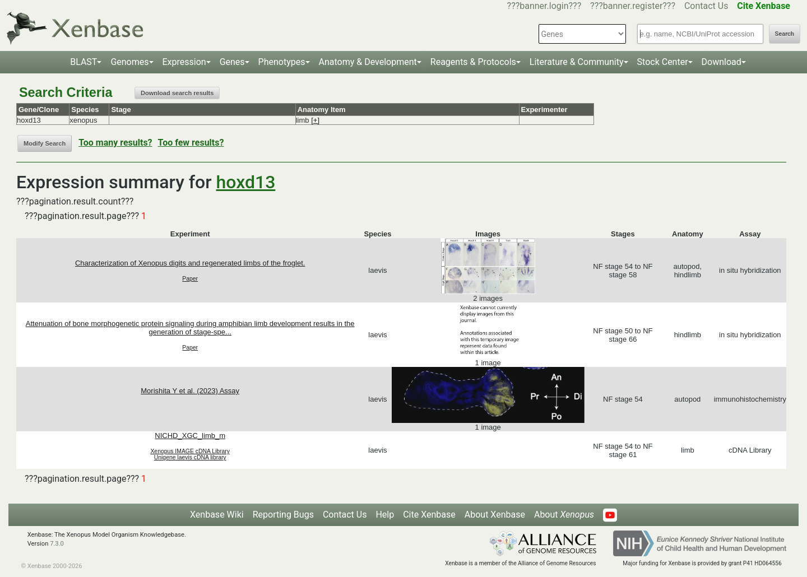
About (564, 514)
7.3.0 (57, 543)
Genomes (129, 62)
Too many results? (115, 142)
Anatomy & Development (368, 62)
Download (721, 62)
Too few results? (191, 142)
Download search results (177, 93)
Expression (184, 62)
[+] (315, 120)
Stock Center (662, 62)
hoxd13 (246, 182)
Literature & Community (577, 62)
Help (384, 514)
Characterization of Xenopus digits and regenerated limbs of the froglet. (190, 263)
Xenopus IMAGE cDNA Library (190, 451)
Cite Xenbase (429, 514)
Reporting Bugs (283, 514)
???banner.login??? (544, 6)
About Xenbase (495, 514)
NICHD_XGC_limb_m (190, 435)
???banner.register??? (632, 6)
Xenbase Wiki (217, 514)
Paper (190, 279)
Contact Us (706, 6)
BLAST (83, 62)
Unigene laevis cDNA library (190, 457)
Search (784, 34)
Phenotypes (281, 62)
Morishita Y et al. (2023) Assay (190, 391)
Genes (232, 62)
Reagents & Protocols (473, 62)
